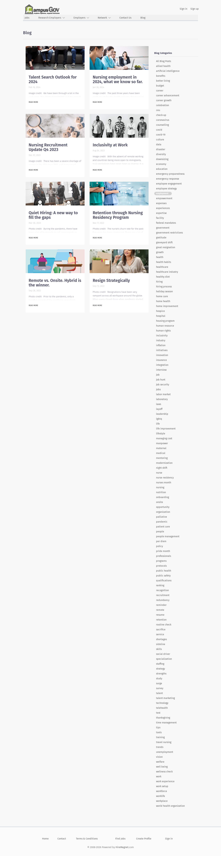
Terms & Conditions (87, 838)
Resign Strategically (111, 280)
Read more (33, 102)
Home (45, 838)
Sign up (194, 8)
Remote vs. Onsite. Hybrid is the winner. (55, 282)
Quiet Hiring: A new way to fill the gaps (53, 215)
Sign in (183, 8)
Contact (61, 838)
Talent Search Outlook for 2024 (53, 79)
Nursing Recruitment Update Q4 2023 (48, 147)
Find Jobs (120, 838)
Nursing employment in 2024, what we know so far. (118, 79)
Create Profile (143, 838)
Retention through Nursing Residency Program (118, 215)
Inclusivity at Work (110, 145)
